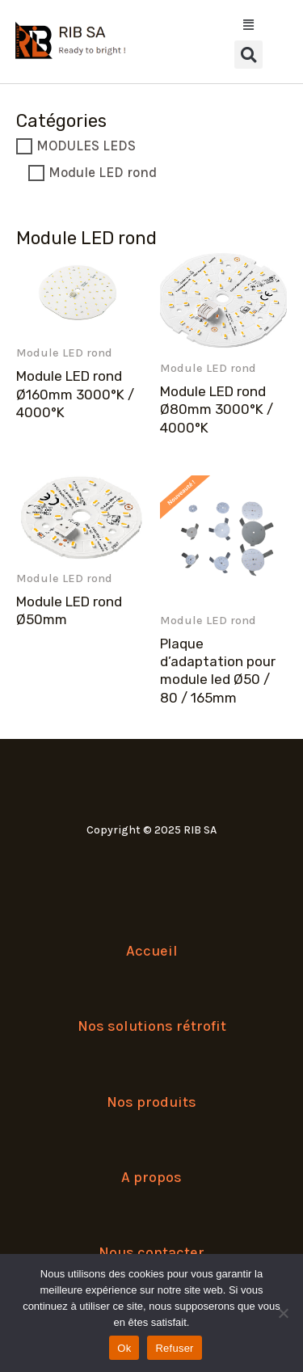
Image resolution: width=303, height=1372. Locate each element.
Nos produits (151, 1102)
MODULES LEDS (86, 145)
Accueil (152, 951)
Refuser (174, 1348)
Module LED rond (102, 172)
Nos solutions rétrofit (152, 1026)
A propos (151, 1177)
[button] (248, 54)
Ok (124, 1348)
